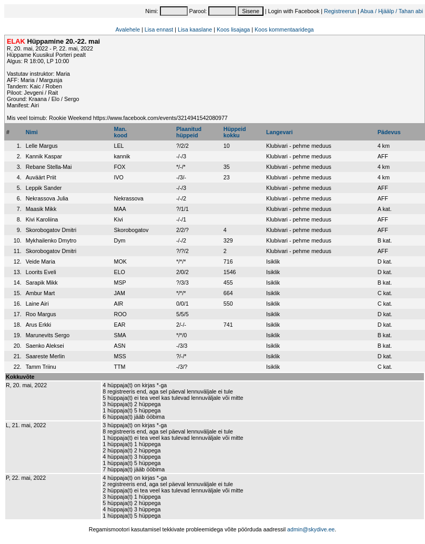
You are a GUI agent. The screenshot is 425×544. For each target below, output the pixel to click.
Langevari (279, 132)
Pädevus (389, 132)
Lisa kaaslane (195, 29)
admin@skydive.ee (311, 529)
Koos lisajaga (233, 29)
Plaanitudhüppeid (188, 132)
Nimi (32, 132)
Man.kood (120, 132)
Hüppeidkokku (235, 132)
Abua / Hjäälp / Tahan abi (391, 11)
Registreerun (340, 11)
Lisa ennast (159, 29)
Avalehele (127, 29)
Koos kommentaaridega (284, 29)
